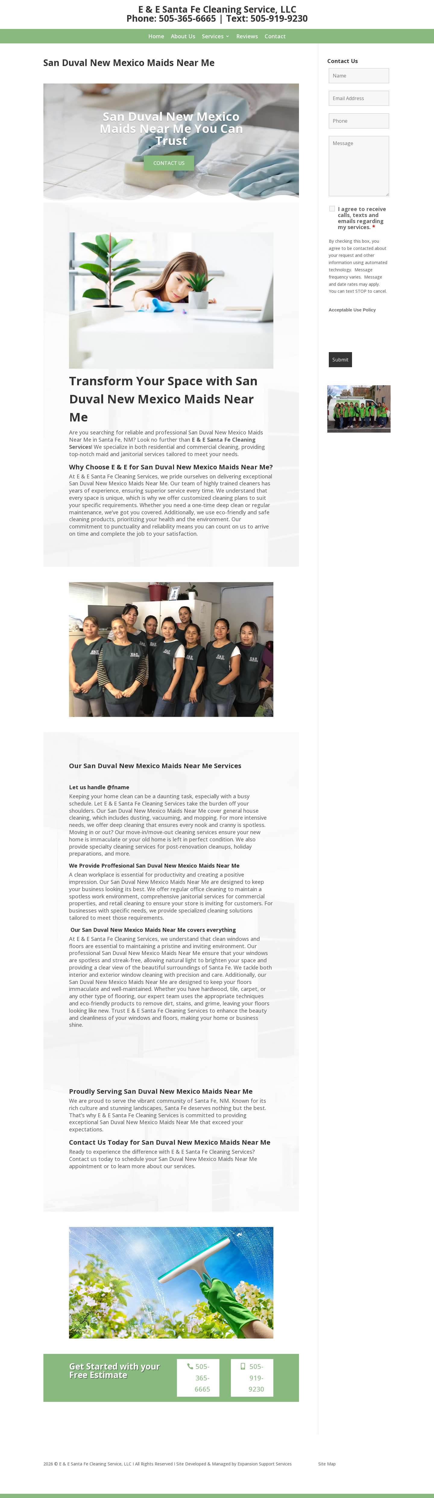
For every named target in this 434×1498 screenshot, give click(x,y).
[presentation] (374, 333)
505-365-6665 (202, 1382)
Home (156, 37)
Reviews (247, 37)
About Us (183, 37)
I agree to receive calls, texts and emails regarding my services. (362, 218)
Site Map (327, 1468)
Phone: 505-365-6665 (171, 18)
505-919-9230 (256, 1382)
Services (213, 37)
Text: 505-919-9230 (267, 18)
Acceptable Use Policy (352, 309)
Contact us (169, 165)
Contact (275, 37)
